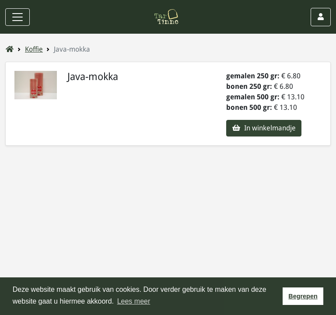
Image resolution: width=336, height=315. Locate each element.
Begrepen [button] (302, 296)
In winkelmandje (264, 128)
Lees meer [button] (133, 301)
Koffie (34, 49)
